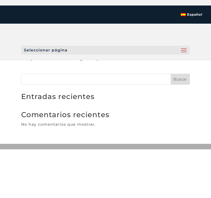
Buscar (180, 79)
